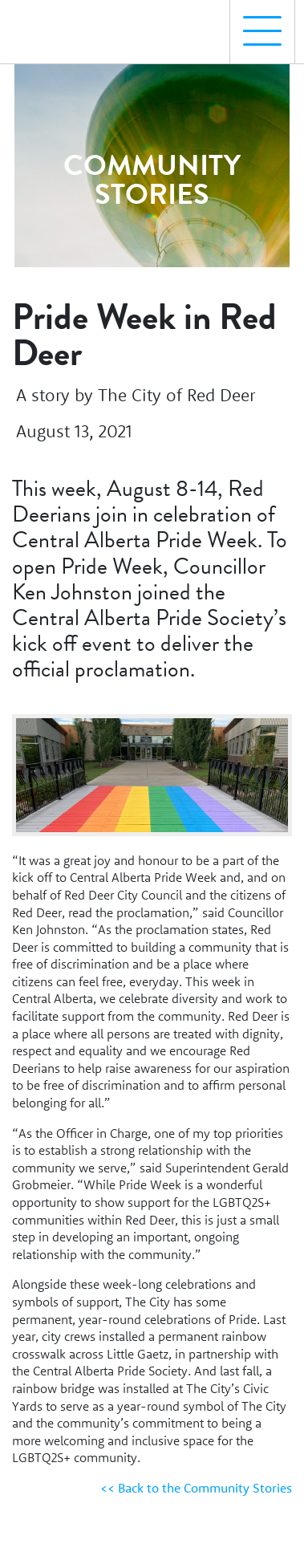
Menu (256, 23)
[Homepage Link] (82, 25)
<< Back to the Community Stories (196, 1488)
